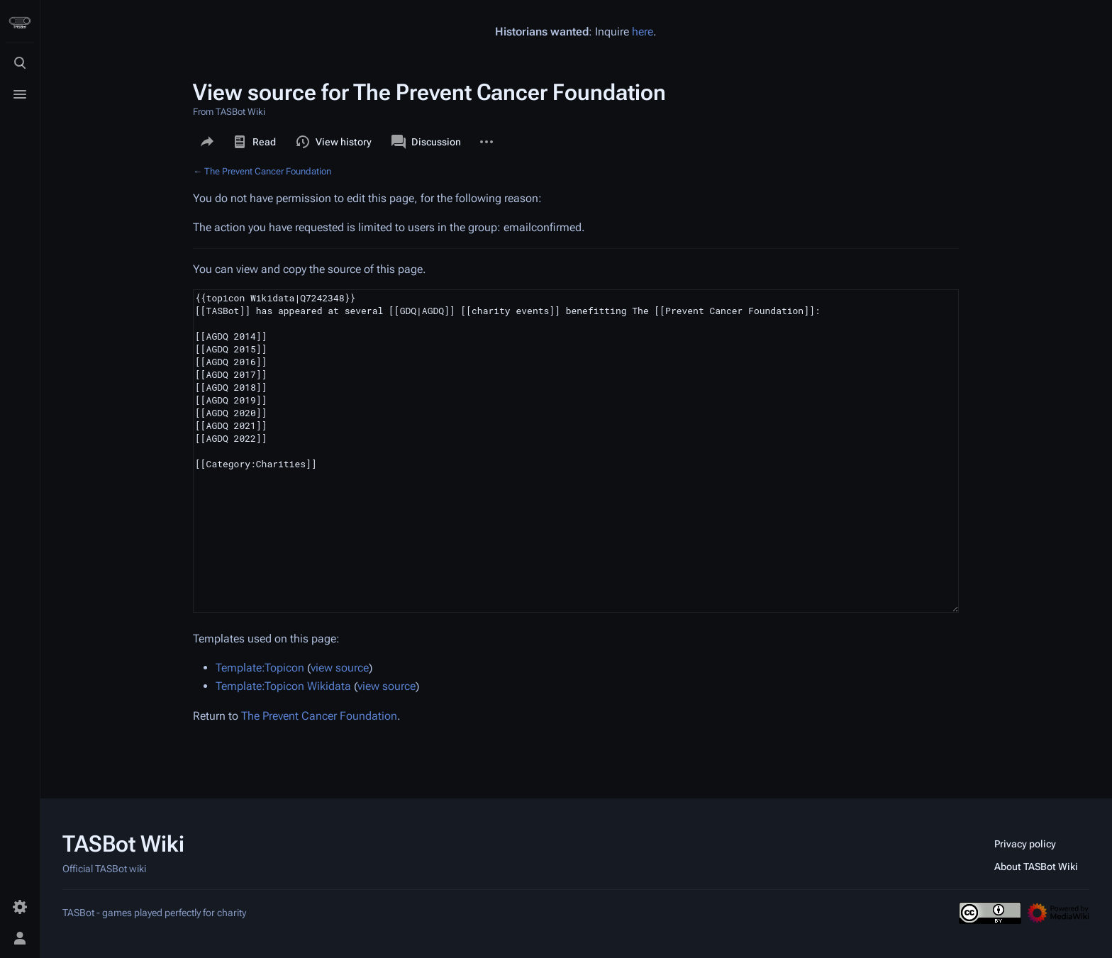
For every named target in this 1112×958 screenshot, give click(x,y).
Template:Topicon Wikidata (283, 686)
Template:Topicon (260, 667)
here (642, 31)
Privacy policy (1025, 844)
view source (340, 667)
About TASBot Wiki (1036, 866)
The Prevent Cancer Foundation (267, 171)
